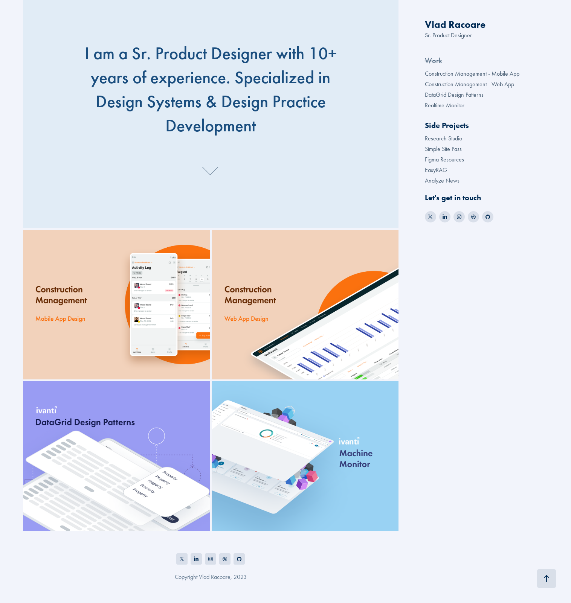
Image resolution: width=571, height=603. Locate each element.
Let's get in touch (453, 197)
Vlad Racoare (455, 24)
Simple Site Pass (443, 148)
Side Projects (447, 125)
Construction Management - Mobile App (472, 73)
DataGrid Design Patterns (454, 94)
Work (433, 60)
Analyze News (442, 180)
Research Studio (443, 138)
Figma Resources (444, 159)
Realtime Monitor (444, 105)
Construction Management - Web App (469, 84)
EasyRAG (436, 170)
